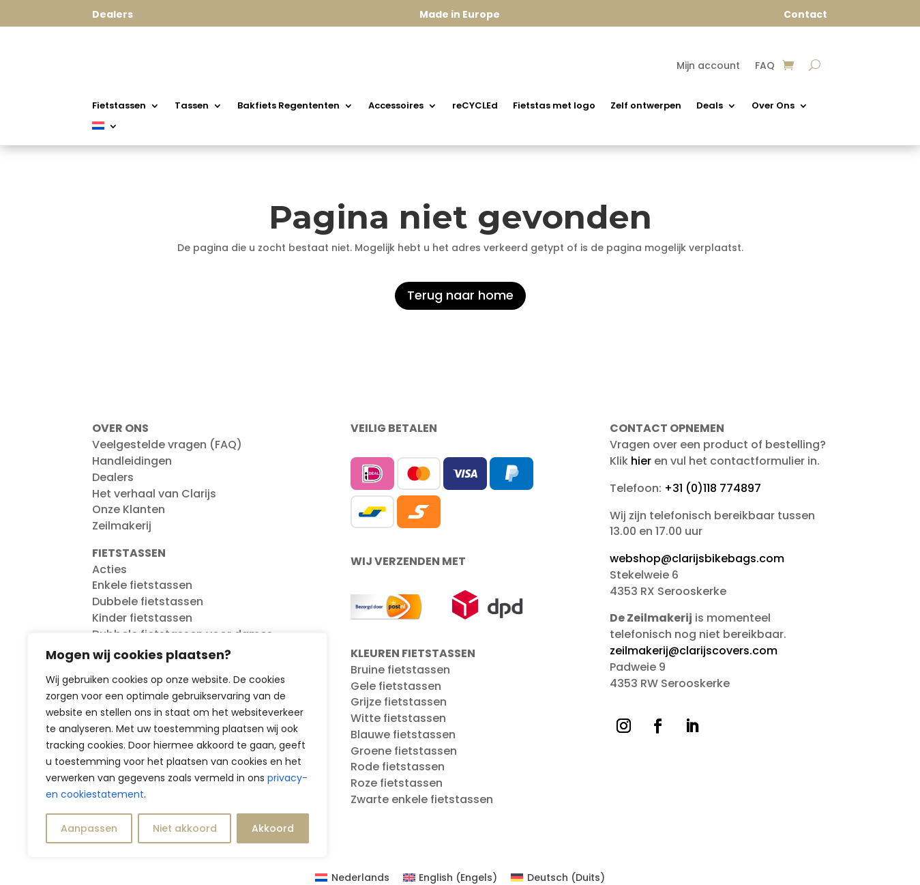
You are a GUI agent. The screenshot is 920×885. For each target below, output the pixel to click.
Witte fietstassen (398, 718)
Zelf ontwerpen (645, 106)
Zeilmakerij (121, 526)
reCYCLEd (475, 106)
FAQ (765, 66)
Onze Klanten (128, 509)
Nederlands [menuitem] (360, 877)
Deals (709, 106)
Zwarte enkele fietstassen (422, 799)
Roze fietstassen (397, 783)
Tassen (192, 106)
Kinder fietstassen (142, 618)
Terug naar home (460, 295)
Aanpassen (89, 828)
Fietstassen (119, 106)
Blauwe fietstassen (403, 734)
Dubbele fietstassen (147, 601)
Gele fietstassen (396, 686)
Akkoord (273, 828)
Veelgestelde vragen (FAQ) (167, 444)
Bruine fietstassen (400, 670)
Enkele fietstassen (142, 585)
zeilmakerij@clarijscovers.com (693, 650)
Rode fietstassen (398, 766)
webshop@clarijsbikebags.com (697, 558)
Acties (109, 569)
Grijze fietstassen (399, 702)
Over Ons (773, 106)
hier (641, 461)
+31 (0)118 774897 (712, 488)
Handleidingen (132, 461)
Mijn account (708, 66)
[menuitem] (105, 128)
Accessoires (396, 106)
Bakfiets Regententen (288, 106)
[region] (177, 745)
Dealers (113, 477)
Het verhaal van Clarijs (154, 494)
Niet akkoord (185, 828)
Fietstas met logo (554, 106)
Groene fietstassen (404, 751)
